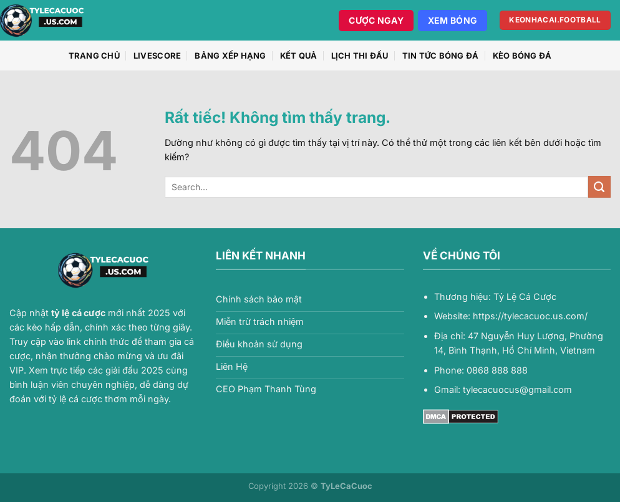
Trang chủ (94, 55)
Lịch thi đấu (360, 55)
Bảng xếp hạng (230, 55)
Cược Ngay (376, 20)
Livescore (157, 55)
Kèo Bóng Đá (522, 55)
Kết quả (298, 55)
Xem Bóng (452, 20)
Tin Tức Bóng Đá (440, 55)
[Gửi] (599, 187)
